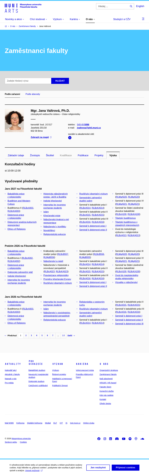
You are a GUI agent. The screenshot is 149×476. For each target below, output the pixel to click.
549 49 (83, 124)
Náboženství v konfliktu (54, 226)
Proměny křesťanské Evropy (57, 279)
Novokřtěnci (49, 230)
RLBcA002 (27, 258)
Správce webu (11, 442)
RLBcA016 (85, 222)
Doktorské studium (36, 381)
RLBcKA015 (98, 215)
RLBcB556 (99, 254)
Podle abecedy (32, 94)
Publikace (83, 155)
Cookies (23, 442)
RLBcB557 (63, 254)
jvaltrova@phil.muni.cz (89, 128)
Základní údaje (16, 155)
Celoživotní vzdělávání (38, 385)
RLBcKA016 (98, 222)
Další (71, 335)
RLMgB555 (84, 257)
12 (63, 335)
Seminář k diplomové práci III (129, 324)
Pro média (9, 383)
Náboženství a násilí (53, 261)
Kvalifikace (66, 155)
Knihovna (20, 423)
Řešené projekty (59, 374)
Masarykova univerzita (21, 438)
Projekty (98, 155)
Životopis (35, 155)
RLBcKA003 (13, 211)
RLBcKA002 (13, 261)
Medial (48, 423)
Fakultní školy (105, 387)
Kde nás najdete (106, 395)
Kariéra (82, 363)
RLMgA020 (121, 197)
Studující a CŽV (121, 19)
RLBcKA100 (134, 214)
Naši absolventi (106, 379)
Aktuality (13, 363)
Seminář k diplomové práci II (93, 230)
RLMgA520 (133, 197)
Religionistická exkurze (54, 234)
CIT (61, 423)
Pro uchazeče (36, 362)
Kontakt (103, 399)
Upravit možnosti (34, 471)
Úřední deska (105, 403)
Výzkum (57, 363)
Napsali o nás (10, 379)
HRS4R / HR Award (108, 383)
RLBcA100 (121, 214)
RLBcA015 (85, 215)
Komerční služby (107, 391)
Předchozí (11, 335)
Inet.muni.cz (75, 423)
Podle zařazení (12, 94)
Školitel (50, 155)
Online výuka (88, 423)
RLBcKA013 (134, 235)
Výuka (113, 155)
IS (66, 423)
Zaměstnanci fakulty (108, 374)
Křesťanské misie (51, 215)
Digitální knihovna (34, 423)
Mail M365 (9, 423)
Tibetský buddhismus (125, 218)
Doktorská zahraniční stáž (20, 272)
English (140, 6)
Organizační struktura (109, 370)
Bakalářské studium (37, 370)
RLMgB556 (48, 257)
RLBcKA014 (98, 208)
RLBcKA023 (62, 271)
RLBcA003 (28, 208)
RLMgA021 (121, 204)
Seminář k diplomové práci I (92, 226)
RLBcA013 (121, 235)
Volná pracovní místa (85, 370)
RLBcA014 (85, 208)
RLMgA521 (133, 204)
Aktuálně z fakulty (12, 374)
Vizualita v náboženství (126, 282)
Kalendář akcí (11, 370)
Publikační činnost (60, 385)
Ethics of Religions (17, 229)
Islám (46, 212)
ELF (55, 423)
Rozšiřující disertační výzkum (93, 194)
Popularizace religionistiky (56, 275)
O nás (104, 363)
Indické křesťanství (52, 201)
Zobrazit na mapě (41, 137)
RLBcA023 (49, 271)
